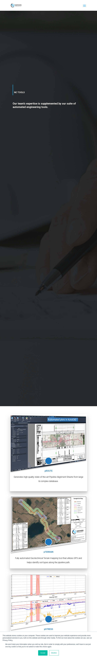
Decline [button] (54, 653)
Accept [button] (42, 653)
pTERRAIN (48, 552)
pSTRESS (48, 629)
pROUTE (49, 471)
